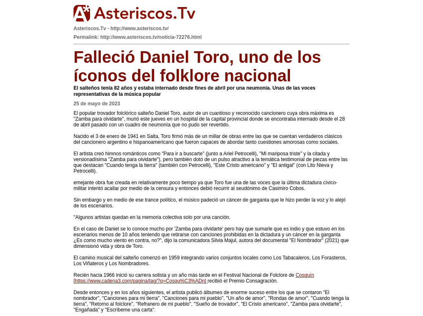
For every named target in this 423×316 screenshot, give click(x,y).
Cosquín (305, 275)
